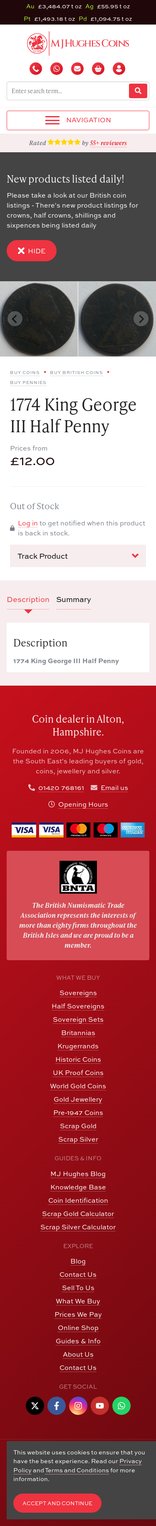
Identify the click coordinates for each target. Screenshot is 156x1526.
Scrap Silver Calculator (78, 1226)
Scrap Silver (78, 1139)
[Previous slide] (14, 318)
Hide (31, 251)
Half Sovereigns (78, 1006)
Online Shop (78, 1327)
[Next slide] (141, 318)
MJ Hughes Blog (78, 1173)
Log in (28, 523)
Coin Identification (78, 1200)
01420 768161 (61, 787)
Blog (78, 1261)
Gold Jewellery (78, 1099)
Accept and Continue (57, 1503)
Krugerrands (78, 1045)
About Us (78, 1354)
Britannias (78, 1032)
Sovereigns (78, 992)
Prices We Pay (78, 1314)
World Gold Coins (78, 1085)
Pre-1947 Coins (78, 1112)
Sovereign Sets (78, 1019)
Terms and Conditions (77, 1470)
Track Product (78, 555)
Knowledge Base (78, 1187)
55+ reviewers (108, 143)
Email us (114, 787)
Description (28, 599)
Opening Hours (83, 804)
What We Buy (78, 1301)
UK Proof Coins (78, 1072)
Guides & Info (78, 1340)
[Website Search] (138, 91)
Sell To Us (78, 1287)
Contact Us (78, 1274)
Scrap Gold (78, 1125)
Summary (73, 599)
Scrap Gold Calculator (78, 1213)
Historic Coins (78, 1059)
